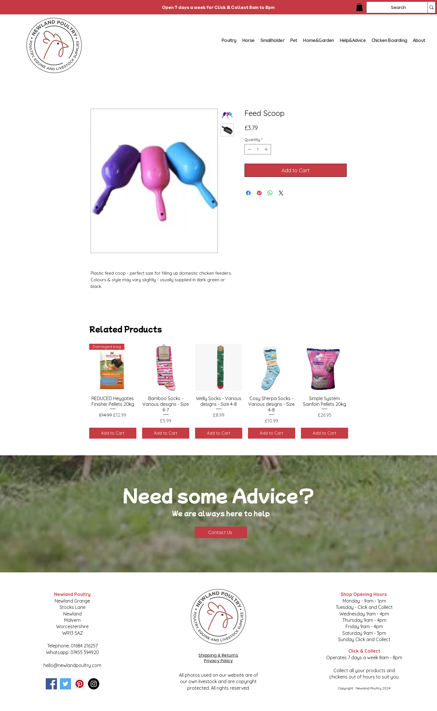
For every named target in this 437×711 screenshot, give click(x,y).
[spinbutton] (257, 149)
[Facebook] (51, 683)
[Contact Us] (221, 532)
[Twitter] (65, 683)
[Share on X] (281, 193)
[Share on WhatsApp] (270, 193)
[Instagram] (93, 683)
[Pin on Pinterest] (259, 193)
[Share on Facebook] (248, 193)
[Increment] (266, 149)
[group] (219, 391)
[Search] (392, 7)
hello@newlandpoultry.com (72, 665)
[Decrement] (248, 149)
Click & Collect (364, 651)
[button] (359, 7)
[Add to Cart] (112, 433)
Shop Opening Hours (364, 594)
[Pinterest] (79, 683)
